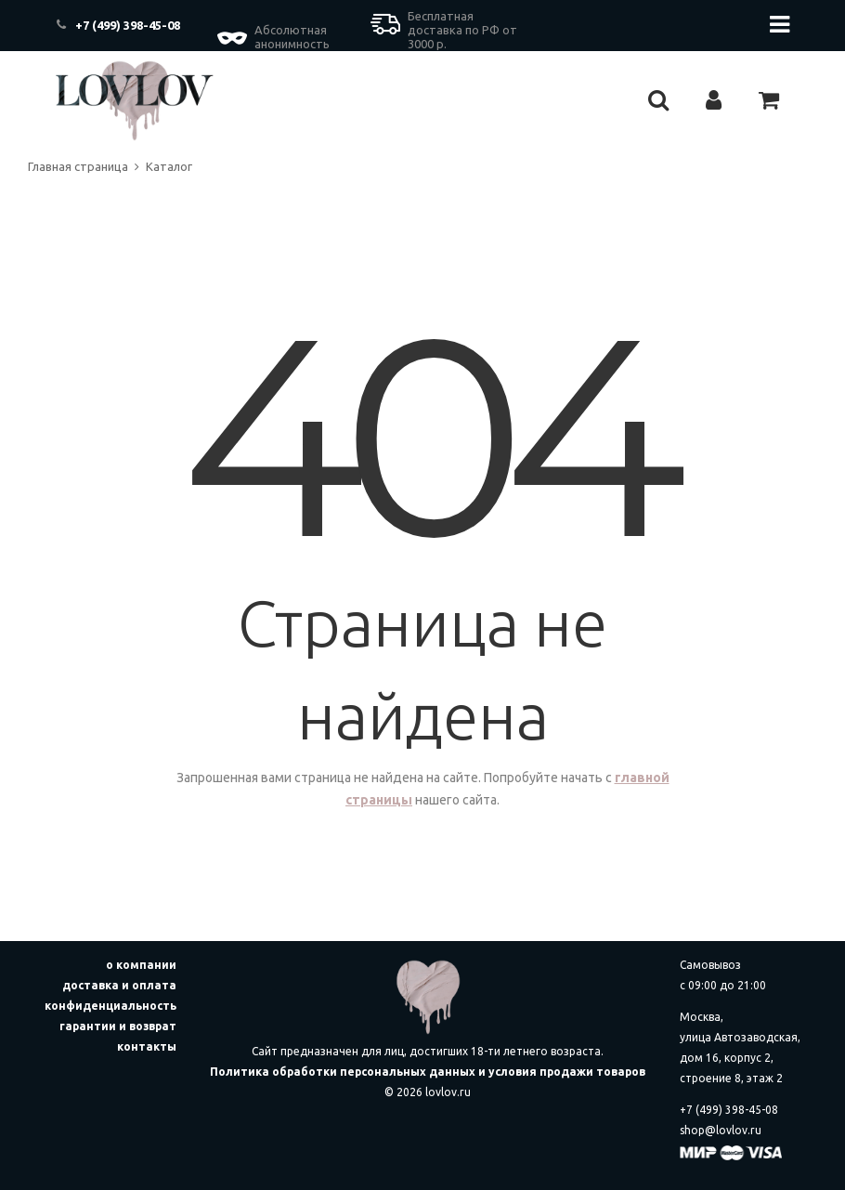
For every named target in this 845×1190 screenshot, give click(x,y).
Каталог (169, 166)
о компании (141, 965)
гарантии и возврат (117, 1026)
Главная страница (78, 166)
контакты (146, 1046)
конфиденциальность (110, 1006)
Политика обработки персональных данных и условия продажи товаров (427, 1072)
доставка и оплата (119, 985)
